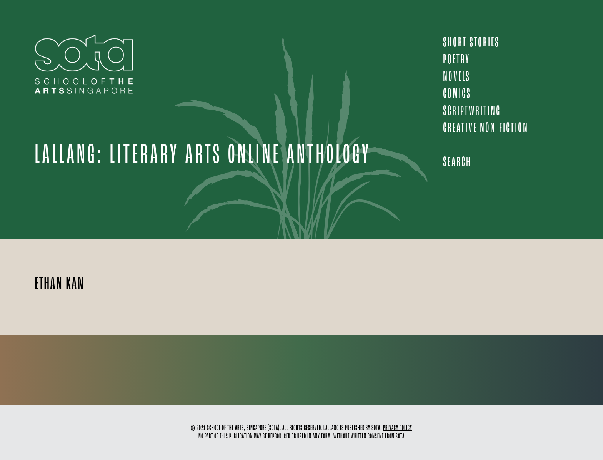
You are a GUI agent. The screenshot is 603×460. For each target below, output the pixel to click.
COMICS (457, 94)
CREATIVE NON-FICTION (485, 128)
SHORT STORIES (471, 43)
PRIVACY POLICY (397, 428)
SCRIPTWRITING (472, 111)
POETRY (456, 60)
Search (457, 162)
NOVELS (456, 77)
